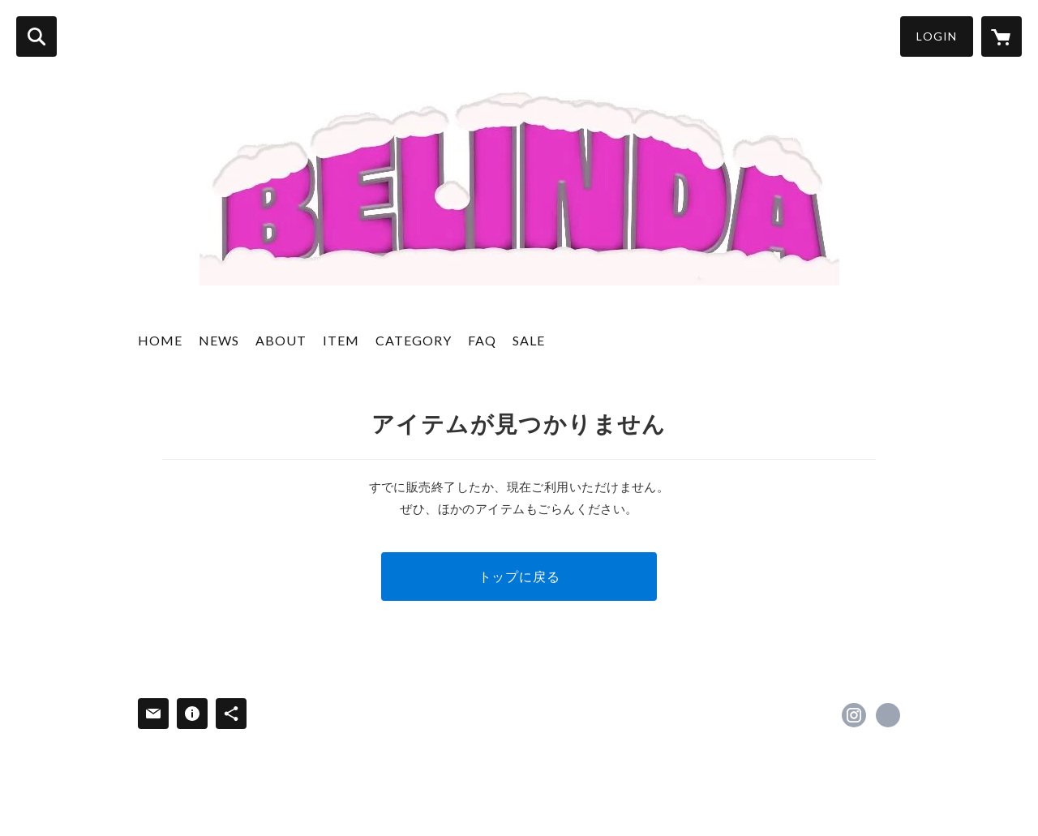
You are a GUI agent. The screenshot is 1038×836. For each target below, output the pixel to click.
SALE (529, 340)
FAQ (482, 340)
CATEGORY (413, 340)
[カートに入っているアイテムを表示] (1001, 36)
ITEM (341, 340)
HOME (160, 340)
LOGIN (936, 36)
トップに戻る (519, 576)
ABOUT (281, 340)
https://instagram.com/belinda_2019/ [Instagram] (854, 715)
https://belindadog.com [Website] (888, 715)
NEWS (219, 340)
